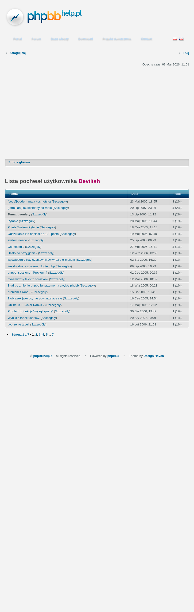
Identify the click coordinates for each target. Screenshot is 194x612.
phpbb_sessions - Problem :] (27, 272)
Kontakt (146, 38)
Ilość (177, 193)
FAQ (186, 53)
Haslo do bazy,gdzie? (22, 253)
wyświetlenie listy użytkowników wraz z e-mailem (41, 259)
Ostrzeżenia (16, 247)
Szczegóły (60, 201)
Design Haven (154, 356)
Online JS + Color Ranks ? (26, 305)
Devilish (89, 181)
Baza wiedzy (60, 38)
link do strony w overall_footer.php (31, 266)
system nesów (17, 240)
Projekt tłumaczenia (117, 38)
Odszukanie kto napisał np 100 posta (33, 234)
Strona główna (19, 162)
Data (135, 193)
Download (85, 38)
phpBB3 (113, 356)
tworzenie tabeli (18, 324)
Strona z (20, 334)
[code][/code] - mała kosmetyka (29, 201)
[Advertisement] (51, 107)
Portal (17, 38)
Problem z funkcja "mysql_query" (30, 311)
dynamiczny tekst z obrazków (28, 279)
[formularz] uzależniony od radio (30, 208)
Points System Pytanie (23, 227)
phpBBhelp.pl (43, 356)
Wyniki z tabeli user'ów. (24, 318)
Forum (36, 38)
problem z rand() (19, 292)
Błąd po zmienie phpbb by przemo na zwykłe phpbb (43, 285)
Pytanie (13, 221)
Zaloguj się (18, 53)
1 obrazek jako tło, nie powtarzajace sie (35, 298)
